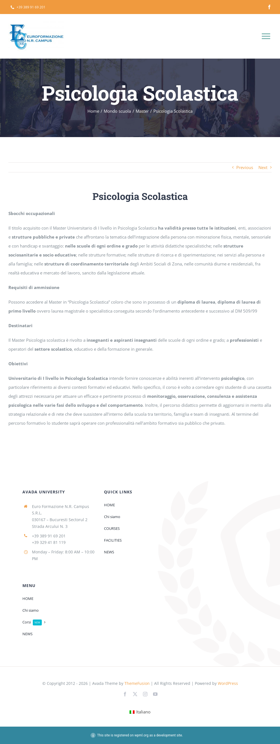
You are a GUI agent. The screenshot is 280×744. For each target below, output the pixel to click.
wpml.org (142, 735)
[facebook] (269, 7)
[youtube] (155, 694)
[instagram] (145, 694)
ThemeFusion (137, 683)
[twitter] (135, 694)
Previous (244, 167)
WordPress (228, 683)
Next (262, 167)
